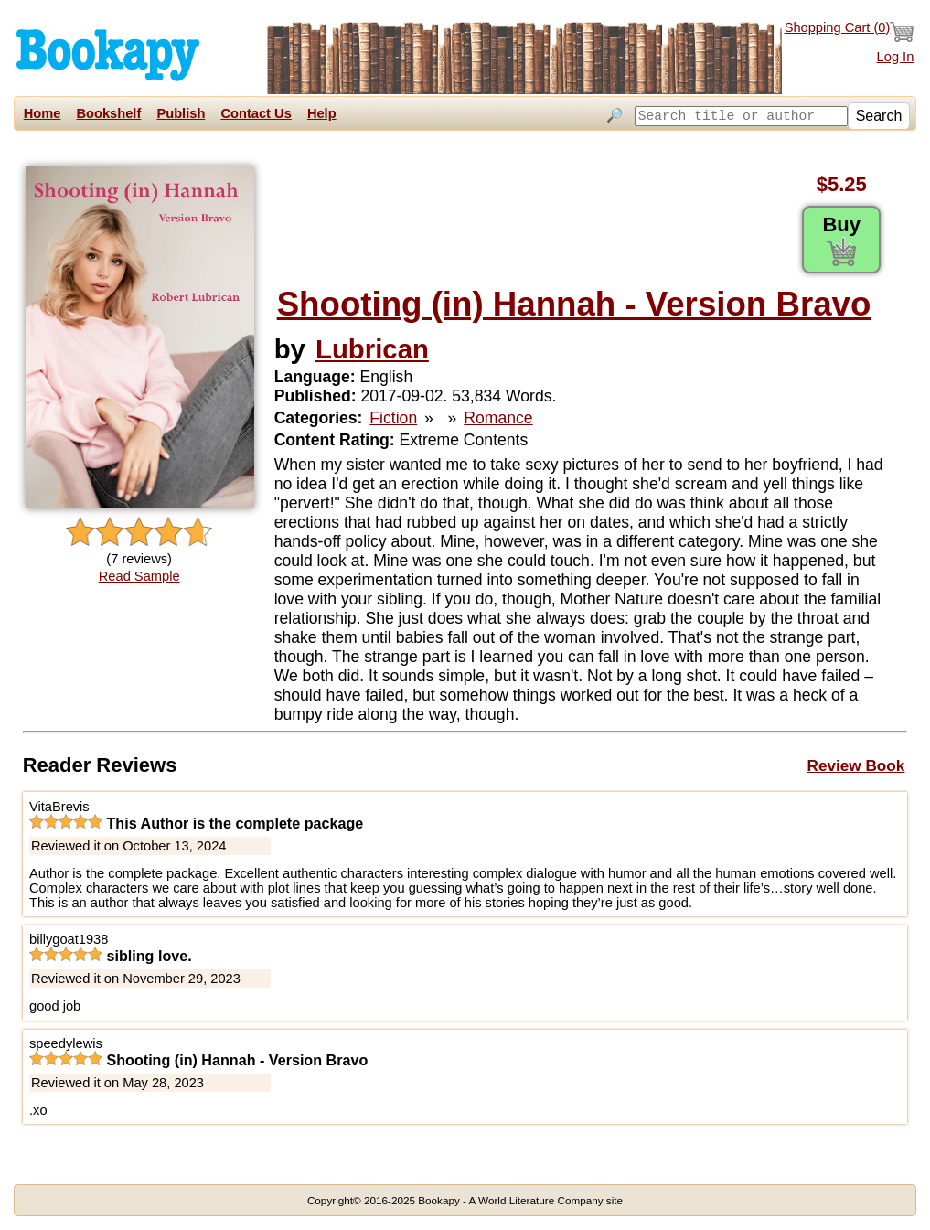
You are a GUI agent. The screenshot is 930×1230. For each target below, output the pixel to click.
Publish (180, 113)
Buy (841, 239)
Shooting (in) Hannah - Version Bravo (574, 304)
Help (322, 113)
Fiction (393, 418)
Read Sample (139, 576)
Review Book (856, 765)
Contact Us (255, 113)
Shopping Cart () (849, 32)
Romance (498, 418)
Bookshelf (108, 113)
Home (42, 113)
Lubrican (372, 349)
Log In (895, 56)
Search (879, 115)
